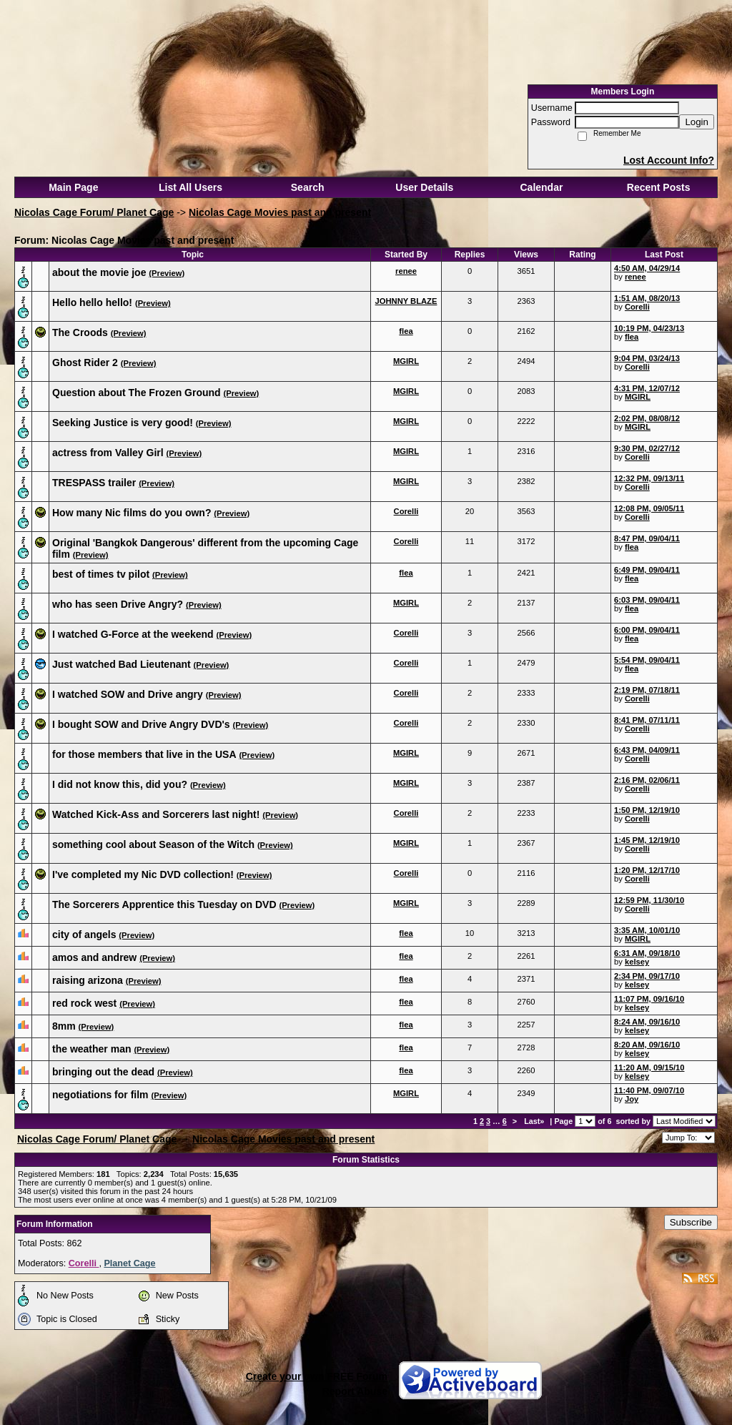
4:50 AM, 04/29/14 (647, 268)
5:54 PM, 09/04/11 (647, 660)
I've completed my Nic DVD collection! (143, 874)
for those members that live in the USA (144, 754)
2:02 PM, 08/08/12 (647, 418)
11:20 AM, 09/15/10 (649, 1067)
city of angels (84, 934)
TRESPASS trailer (94, 482)
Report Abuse (354, 1391)
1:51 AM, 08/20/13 (647, 298)
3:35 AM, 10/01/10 (647, 930)
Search (308, 187)
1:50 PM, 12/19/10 (647, 810)
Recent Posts (659, 187)
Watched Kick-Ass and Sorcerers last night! (155, 814)
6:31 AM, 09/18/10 (647, 953)
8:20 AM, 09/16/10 (647, 1044)
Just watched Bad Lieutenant (121, 664)
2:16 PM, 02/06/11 (647, 780)
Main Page (73, 187)
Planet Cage (129, 1263)
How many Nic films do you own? (131, 512)
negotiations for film (100, 1094)
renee (406, 271)
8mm (64, 1026)
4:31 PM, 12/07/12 (647, 388)
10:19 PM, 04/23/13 (649, 328)
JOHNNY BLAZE (406, 301)
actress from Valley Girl (108, 452)
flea (405, 331)
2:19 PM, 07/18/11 (647, 690)
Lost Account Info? (668, 160)
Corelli (637, 306)
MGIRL (406, 361)
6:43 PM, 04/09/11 (647, 750)
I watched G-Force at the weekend (133, 634)
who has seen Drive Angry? (117, 604)
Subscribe (691, 1222)
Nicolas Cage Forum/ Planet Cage (94, 212)
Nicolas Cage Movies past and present (280, 212)
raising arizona (87, 980)
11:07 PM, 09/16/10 (649, 999)
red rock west (84, 1003)
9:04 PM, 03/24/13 (647, 358)
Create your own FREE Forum (316, 1376)
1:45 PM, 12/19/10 (647, 840)
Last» (535, 1121)
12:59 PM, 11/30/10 (649, 900)
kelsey (637, 961)
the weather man (91, 1049)
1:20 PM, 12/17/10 (647, 870)
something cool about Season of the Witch (153, 844)
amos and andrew (94, 957)
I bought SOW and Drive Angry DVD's (141, 724)
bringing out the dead (103, 1072)
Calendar (541, 187)
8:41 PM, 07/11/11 (647, 720)
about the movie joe (99, 272)
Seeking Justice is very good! (122, 422)
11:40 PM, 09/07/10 (649, 1090)
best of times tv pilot (100, 574)
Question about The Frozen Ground (136, 392)
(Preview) (166, 273)
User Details (424, 187)
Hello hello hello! (92, 302)
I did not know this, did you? (119, 784)
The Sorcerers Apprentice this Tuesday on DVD (164, 904)
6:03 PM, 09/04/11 (647, 600)
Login (696, 122)
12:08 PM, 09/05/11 (649, 508)
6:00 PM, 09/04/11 (647, 630)
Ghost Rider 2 (85, 362)
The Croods (80, 332)
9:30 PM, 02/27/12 (647, 448)
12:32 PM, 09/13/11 (649, 478)
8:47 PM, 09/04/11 (647, 538)
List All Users (190, 187)
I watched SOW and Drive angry (127, 694)
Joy (631, 1099)
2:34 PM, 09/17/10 (647, 976)
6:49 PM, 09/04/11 (647, 570)
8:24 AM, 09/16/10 (647, 1021)
